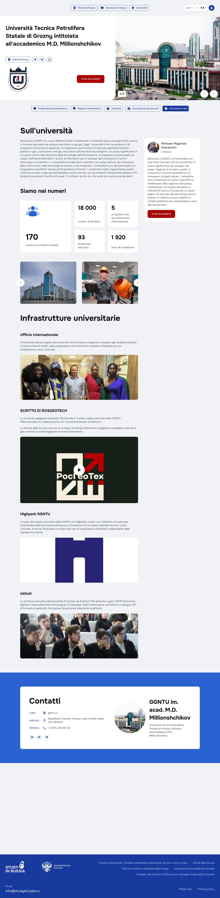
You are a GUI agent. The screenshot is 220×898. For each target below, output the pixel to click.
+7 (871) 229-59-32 (59, 727)
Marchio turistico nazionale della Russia (145, 868)
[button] (84, 8)
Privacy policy (206, 889)
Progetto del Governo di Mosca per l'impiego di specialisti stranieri (175, 874)
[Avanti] (138, 283)
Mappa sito (185, 889)
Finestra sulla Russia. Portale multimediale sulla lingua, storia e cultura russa (143, 862)
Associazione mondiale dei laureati (194, 868)
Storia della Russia (203, 862)
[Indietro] (21, 283)
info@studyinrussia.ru (23, 891)
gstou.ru (53, 712)
